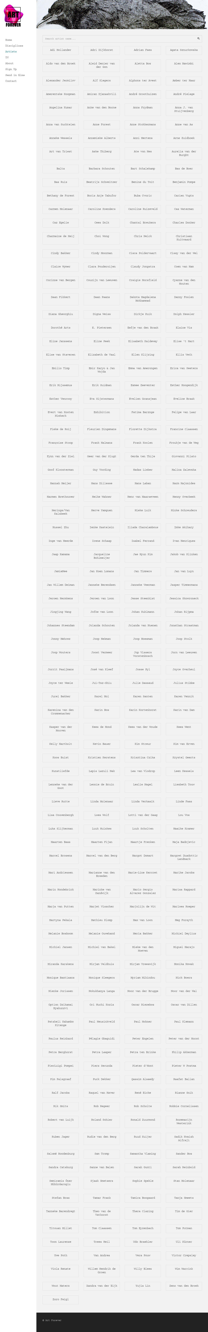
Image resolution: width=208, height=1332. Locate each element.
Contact (11, 81)
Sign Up (11, 69)
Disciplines (14, 45)
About (9, 63)
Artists (11, 51)
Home (8, 39)
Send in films (15, 75)
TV (7, 57)
